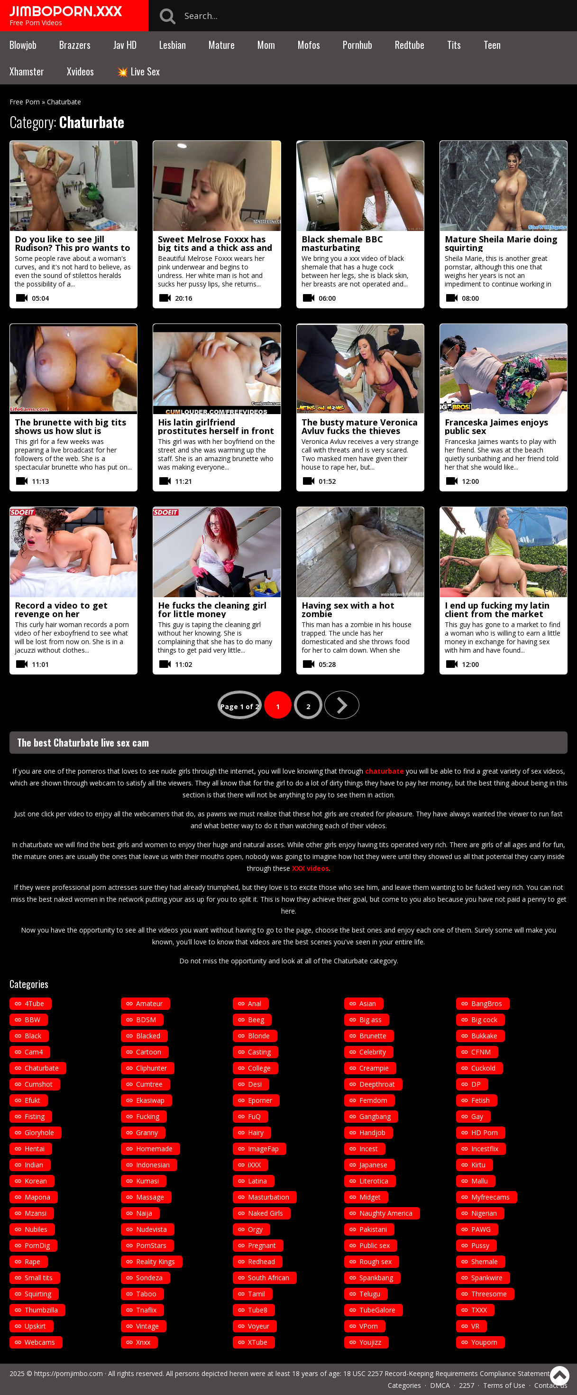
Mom (266, 44)
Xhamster (26, 71)
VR (475, 1325)
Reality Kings (155, 1261)
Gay (477, 1116)
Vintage (147, 1325)
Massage (150, 1196)
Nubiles (36, 1229)
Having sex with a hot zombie (348, 609)
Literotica (373, 1180)
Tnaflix (146, 1309)
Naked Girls (265, 1213)
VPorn (368, 1325)
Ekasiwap (150, 1100)
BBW (32, 1019)
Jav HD (125, 44)
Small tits (39, 1277)
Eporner (260, 1100)
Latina (257, 1180)
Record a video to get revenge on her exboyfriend (61, 614)
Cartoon (148, 1051)
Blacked (148, 1035)
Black (33, 1035)
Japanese (373, 1164)
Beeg (256, 1019)
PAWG (481, 1229)
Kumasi (147, 1180)
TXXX (479, 1309)
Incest (368, 1148)
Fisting (35, 1116)
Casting (259, 1051)
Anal (254, 1003)
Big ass (370, 1019)
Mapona (37, 1196)
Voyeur (258, 1325)
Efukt (32, 1100)
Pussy (480, 1245)
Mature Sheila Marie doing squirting (501, 243)
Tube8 (257, 1309)
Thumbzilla (41, 1309)
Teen (492, 44)
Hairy (256, 1132)
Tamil (256, 1293)
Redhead (261, 1261)
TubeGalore (377, 1309)
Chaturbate (42, 1067)
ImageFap (263, 1148)
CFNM (481, 1051)
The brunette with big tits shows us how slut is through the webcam (70, 430)
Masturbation (268, 1196)
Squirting (38, 1293)
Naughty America (385, 1213)
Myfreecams (490, 1196)
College (259, 1067)
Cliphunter (151, 1067)
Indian (34, 1164)
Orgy (255, 1229)
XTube (257, 1342)
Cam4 (34, 1051)
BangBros (486, 1003)
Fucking (147, 1116)
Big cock (484, 1019)
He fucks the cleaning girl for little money (212, 609)
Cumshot (39, 1084)
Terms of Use (504, 1385)
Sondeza (149, 1277)
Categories (404, 1385)
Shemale (484, 1261)
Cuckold (483, 1067)
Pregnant (262, 1245)
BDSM (146, 1019)
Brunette (372, 1035)
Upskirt (35, 1325)
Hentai (35, 1148)
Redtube (409, 44)
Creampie (374, 1067)
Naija (144, 1213)
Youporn (484, 1342)
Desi (255, 1084)
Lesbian (172, 44)
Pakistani (373, 1229)
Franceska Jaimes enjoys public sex (496, 426)
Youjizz (370, 1342)
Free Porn (24, 101)
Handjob (372, 1132)
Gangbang (375, 1116)
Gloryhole (39, 1132)
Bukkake (484, 1035)
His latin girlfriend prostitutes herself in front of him (216, 430)
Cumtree (149, 1084)
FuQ (254, 1116)
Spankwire (487, 1277)
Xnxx (143, 1342)
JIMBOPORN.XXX (65, 11)
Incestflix (484, 1148)
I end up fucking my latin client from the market (497, 609)
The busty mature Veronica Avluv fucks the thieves (360, 426)
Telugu (369, 1293)
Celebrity (372, 1051)
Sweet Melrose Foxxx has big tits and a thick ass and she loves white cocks (215, 247)
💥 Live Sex (138, 71)
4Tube (34, 1003)
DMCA (440, 1385)
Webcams (40, 1342)
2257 (466, 1385)
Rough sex (375, 1261)
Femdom (373, 1100)
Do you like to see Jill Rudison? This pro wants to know (72, 247)
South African (268, 1277)
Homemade (154, 1148)
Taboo (146, 1293)
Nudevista (151, 1229)
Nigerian (484, 1213)
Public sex (374, 1245)
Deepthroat (377, 1084)
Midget (370, 1196)
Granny (147, 1132)
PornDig (37, 1245)
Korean (36, 1180)
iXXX (254, 1164)
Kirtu (478, 1164)
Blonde (259, 1035)
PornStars (151, 1245)
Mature (222, 44)
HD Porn (484, 1132)
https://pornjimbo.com (68, 1373)
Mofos (309, 44)
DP (476, 1084)
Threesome (489, 1293)
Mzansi (35, 1213)
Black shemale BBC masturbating (342, 243)
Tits (454, 44)
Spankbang (376, 1277)
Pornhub (357, 44)
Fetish (480, 1100)
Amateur (149, 1003)
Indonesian (153, 1164)
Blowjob (23, 44)
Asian (367, 1003)
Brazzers (75, 44)
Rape (32, 1261)
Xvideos (80, 71)
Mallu (479, 1180)
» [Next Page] (341, 705)
